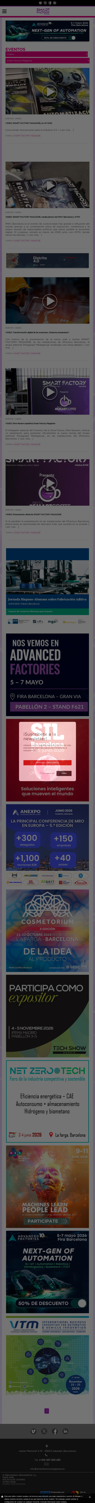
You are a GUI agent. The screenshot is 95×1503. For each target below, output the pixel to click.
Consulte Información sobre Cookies (53, 1502)
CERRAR (64, 773)
